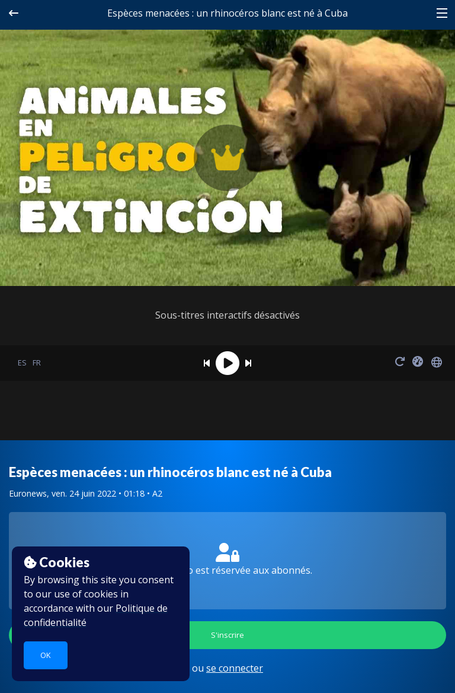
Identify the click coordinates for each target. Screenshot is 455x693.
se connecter (234, 668)
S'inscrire (227, 635)
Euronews (28, 493)
